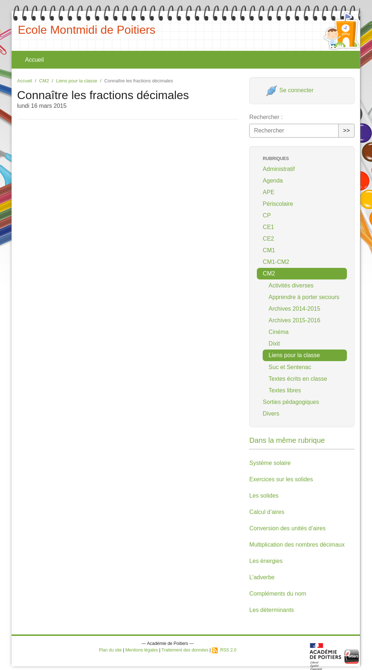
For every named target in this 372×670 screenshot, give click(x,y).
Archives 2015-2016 (294, 320)
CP (267, 215)
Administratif (279, 169)
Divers (271, 413)
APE (268, 192)
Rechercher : (266, 117)
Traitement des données (185, 650)
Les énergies (266, 561)
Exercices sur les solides (281, 479)
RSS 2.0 (224, 650)
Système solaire (270, 463)
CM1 (269, 250)
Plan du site (110, 650)
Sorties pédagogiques (291, 402)
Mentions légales (141, 650)
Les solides (263, 496)
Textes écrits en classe (297, 379)
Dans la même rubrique (287, 440)
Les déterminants (271, 610)
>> (346, 130)
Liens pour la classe (76, 80)
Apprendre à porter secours (303, 297)
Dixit (274, 343)
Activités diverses (291, 285)
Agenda (273, 180)
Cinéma (278, 332)
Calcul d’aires (266, 512)
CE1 (268, 227)
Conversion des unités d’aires (287, 528)
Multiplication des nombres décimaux (296, 545)
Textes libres (284, 390)
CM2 (44, 80)
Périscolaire (278, 204)
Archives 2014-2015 (294, 309)
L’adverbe (261, 577)
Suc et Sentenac (289, 367)
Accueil (34, 60)
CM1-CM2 (276, 262)
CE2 (268, 239)
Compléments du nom (277, 594)
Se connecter (290, 90)
